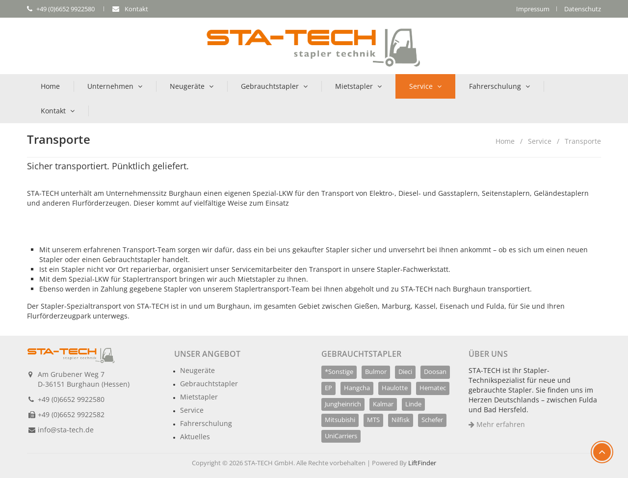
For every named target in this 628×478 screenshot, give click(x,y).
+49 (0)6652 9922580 (71, 399)
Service (421, 86)
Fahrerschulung (495, 86)
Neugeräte (187, 86)
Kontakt (53, 110)
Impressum (533, 8)
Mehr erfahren (497, 424)
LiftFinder (422, 462)
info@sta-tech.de (66, 429)
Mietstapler (354, 86)
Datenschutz (582, 8)
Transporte (583, 141)
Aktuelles (195, 436)
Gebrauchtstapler (270, 86)
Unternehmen (110, 86)
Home (50, 86)
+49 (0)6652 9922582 (71, 414)
